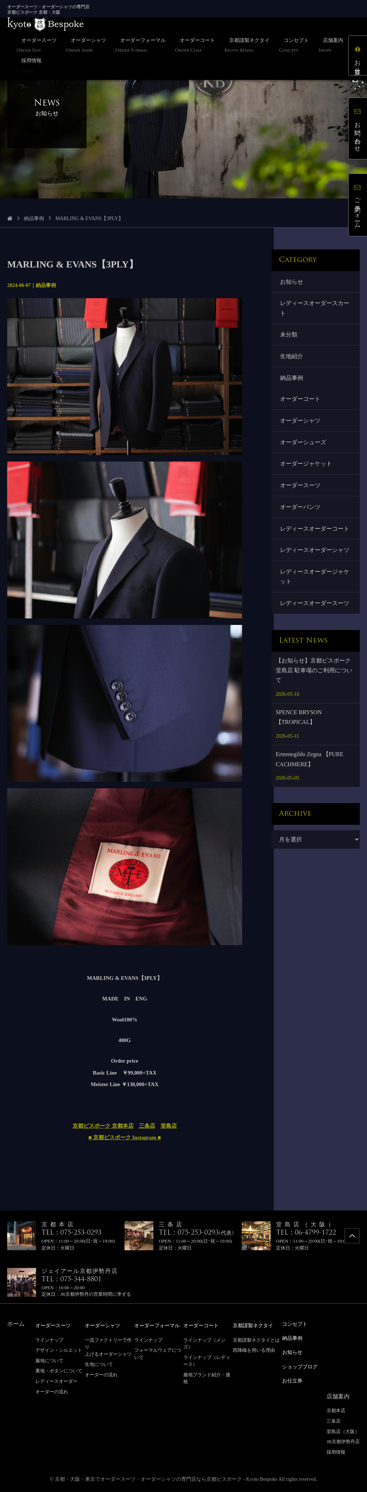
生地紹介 (291, 357)
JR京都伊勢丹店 (343, 1439)
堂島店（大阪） (343, 1429)
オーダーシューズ (303, 444)
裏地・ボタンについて (58, 1370)
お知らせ (291, 282)
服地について (49, 1360)
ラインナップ (49, 1339)
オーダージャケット (306, 465)
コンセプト (296, 1324)
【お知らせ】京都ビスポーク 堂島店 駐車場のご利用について (314, 673)
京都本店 (336, 1408)
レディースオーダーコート (315, 530)
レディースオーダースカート (315, 308)
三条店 (147, 1126)
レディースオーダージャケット (315, 579)
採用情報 (336, 1450)
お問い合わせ (357, 128)
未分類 (289, 335)
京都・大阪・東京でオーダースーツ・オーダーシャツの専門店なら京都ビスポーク (148, 1477)
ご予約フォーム (357, 205)
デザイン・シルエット (58, 1349)
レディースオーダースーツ (315, 606)
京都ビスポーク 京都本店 (103, 1126)
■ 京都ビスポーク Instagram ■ (124, 1137)
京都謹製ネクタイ (256, 1325)
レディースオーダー (56, 1381)
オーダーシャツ (300, 422)
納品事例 (34, 218)
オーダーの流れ (51, 1391)
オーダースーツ (300, 487)
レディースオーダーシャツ (315, 552)
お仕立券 (357, 55)
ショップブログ (302, 1365)
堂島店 (169, 1126)
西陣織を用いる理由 (254, 1349)
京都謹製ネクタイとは (256, 1339)
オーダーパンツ (300, 509)
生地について (99, 1364)
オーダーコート (300, 400)
